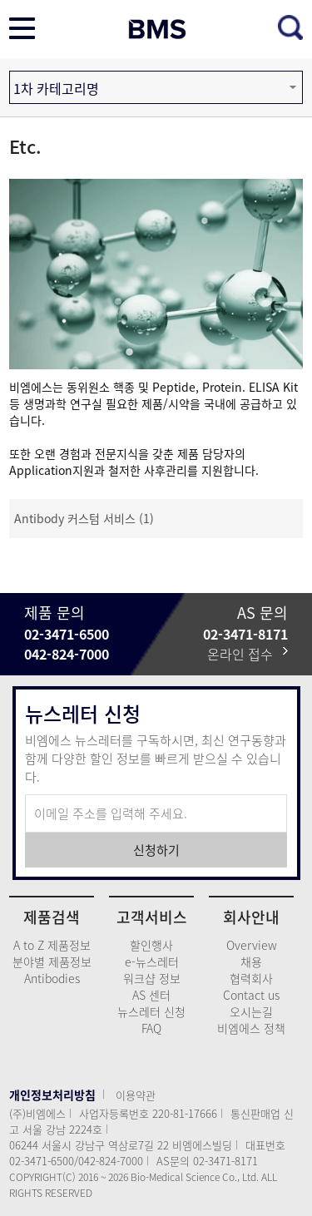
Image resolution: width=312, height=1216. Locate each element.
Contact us (251, 994)
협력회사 (251, 978)
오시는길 (251, 1011)
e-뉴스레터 (152, 961)
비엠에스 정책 (251, 1028)
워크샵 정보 (152, 978)
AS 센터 (151, 994)
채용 (251, 961)
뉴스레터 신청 (151, 1011)
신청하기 (156, 850)
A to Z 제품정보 (52, 945)
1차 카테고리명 (56, 88)
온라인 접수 (247, 654)
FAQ (151, 1028)
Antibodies (52, 978)
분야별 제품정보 (52, 961)
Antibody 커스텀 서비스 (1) (84, 518)
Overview (251, 945)
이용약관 (136, 1095)
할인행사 (151, 945)
